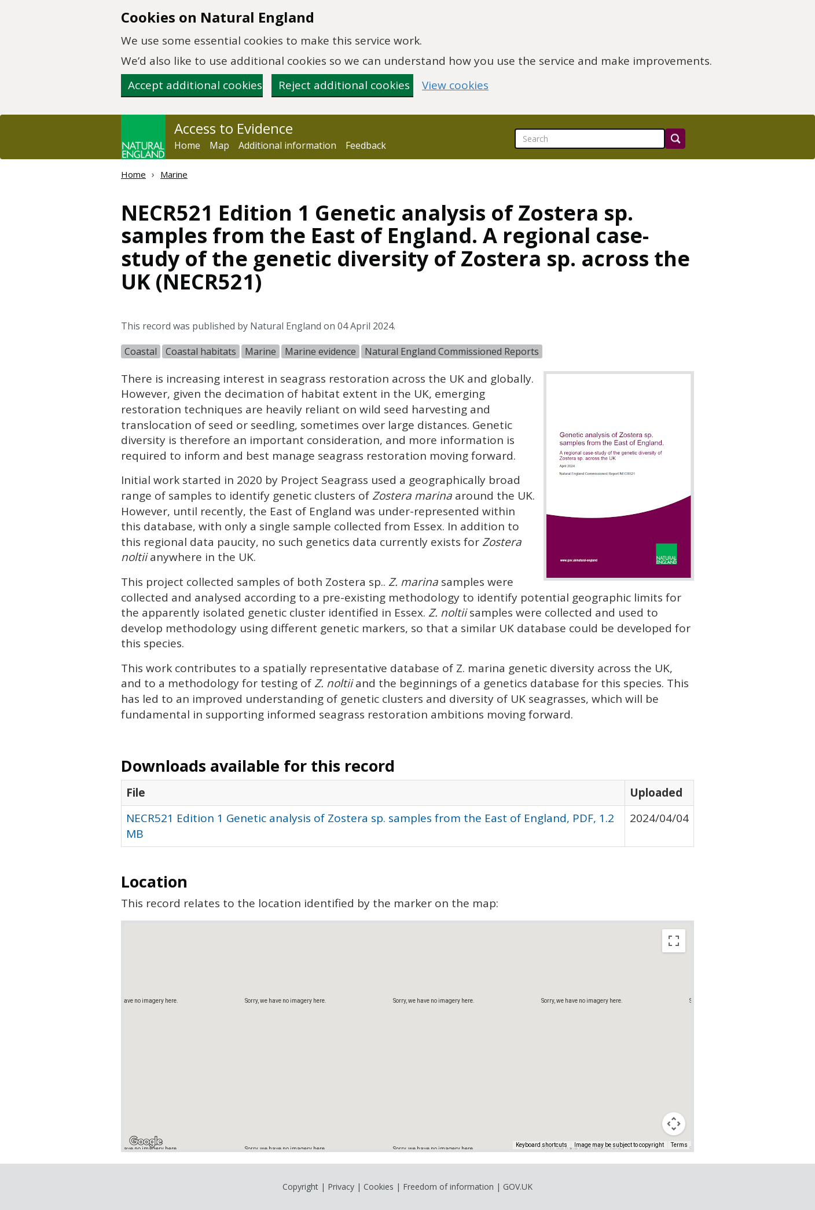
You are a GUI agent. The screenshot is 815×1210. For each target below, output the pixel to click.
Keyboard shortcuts (541, 1145)
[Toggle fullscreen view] (673, 940)
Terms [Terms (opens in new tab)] (679, 1145)
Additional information (287, 145)
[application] (407, 1036)
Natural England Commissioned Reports (452, 351)
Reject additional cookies (344, 85)
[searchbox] (590, 139)
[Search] (675, 139)
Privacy (341, 1186)
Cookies (379, 1186)
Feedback (366, 145)
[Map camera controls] (673, 1123)
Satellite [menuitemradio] (198, 940)
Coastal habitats (201, 351)
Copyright (300, 1186)
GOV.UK (518, 1186)
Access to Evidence (233, 128)
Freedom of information (448, 1186)
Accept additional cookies (195, 85)
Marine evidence (320, 351)
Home (187, 145)
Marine (174, 174)
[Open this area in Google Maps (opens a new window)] (146, 1141)
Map (219, 145)
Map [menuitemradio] (149, 940)
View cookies (455, 85)
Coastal (140, 351)
